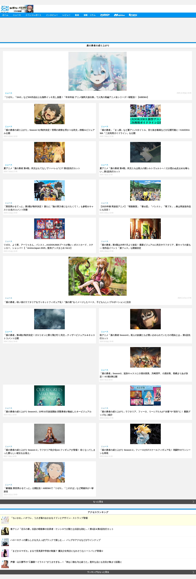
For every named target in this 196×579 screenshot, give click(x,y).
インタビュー (52, 15)
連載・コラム (90, 15)
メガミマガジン (119, 15)
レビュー (66, 15)
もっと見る (98, 502)
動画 (77, 15)
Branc (133, 15)
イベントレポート (33, 15)
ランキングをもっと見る (98, 572)
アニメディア (105, 15)
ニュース (17, 15)
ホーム (5, 15)
